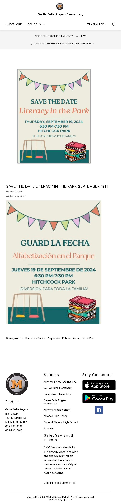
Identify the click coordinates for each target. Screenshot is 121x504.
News (83, 36)
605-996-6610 (13, 430)
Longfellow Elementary (57, 394)
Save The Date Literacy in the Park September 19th (64, 43)
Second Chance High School (61, 422)
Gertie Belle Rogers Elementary (54, 36)
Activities (49, 428)
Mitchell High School (56, 415)
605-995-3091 (13, 426)
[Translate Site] (97, 24)
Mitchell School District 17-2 (60, 381)
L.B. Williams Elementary (58, 387)
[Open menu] (13, 24)
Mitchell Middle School (57, 409)
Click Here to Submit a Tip (59, 482)
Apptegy (67, 499)
